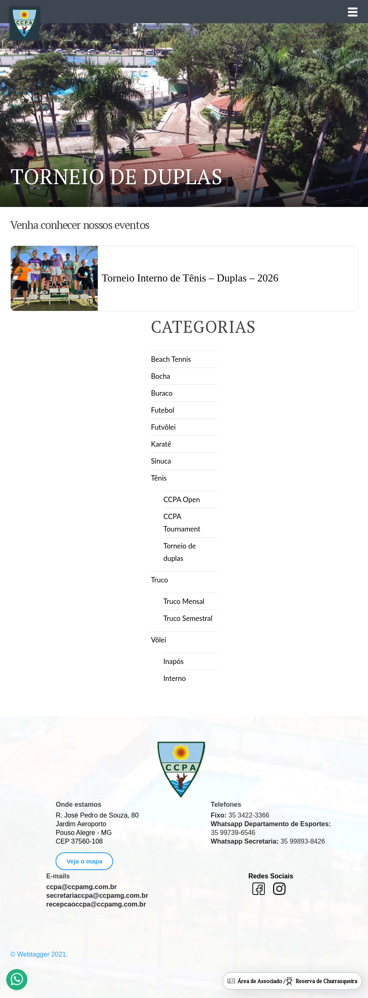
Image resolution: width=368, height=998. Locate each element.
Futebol (162, 410)
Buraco (161, 393)
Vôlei (158, 639)
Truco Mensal (184, 601)
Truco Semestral (188, 618)
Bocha (160, 376)
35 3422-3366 (240, 815)
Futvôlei (163, 427)
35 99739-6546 (271, 828)
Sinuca (161, 461)
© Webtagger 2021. (39, 954)
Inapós (173, 661)
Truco (159, 579)
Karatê (161, 444)
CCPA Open (181, 499)
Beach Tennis (171, 359)
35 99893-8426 (268, 841)
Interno (174, 678)
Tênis (159, 478)
